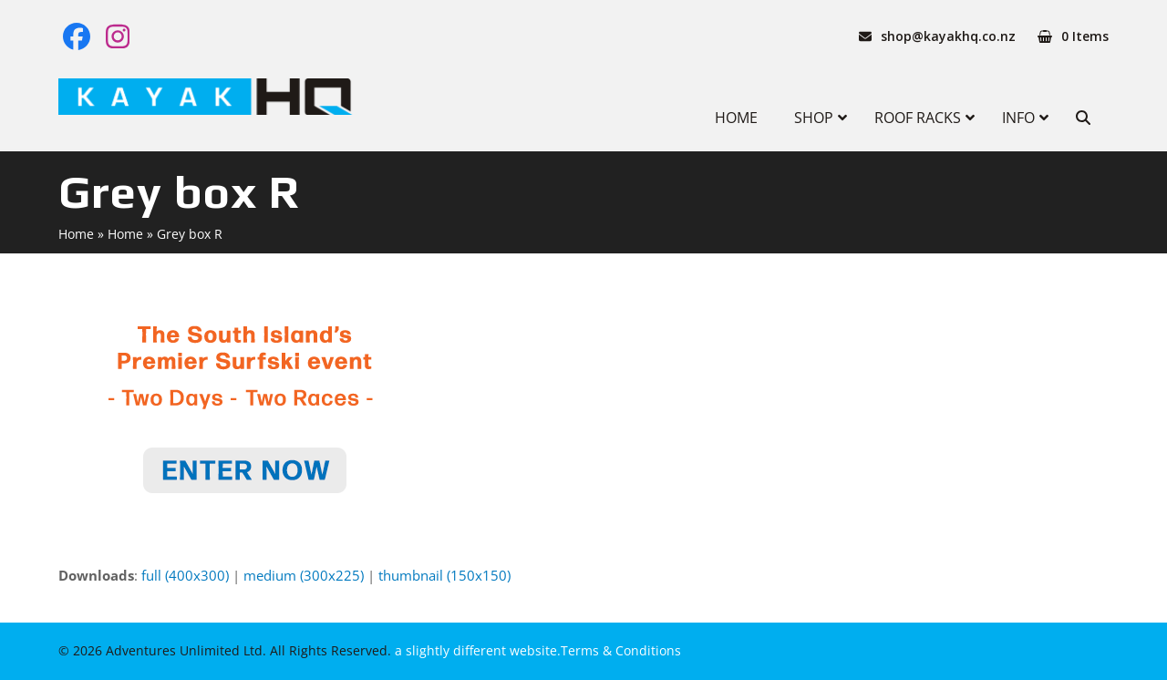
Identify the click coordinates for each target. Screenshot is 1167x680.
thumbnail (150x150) (444, 575)
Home (76, 233)
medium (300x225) (303, 575)
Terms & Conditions (621, 650)
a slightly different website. (476, 650)
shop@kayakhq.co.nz (948, 36)
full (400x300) (185, 575)
